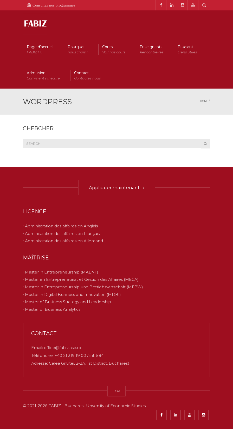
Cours (113, 50)
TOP (116, 391)
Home (204, 101)
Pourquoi (78, 50)
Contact (87, 76)
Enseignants (151, 50)
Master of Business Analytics (52, 309)
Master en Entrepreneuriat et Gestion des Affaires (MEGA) (82, 279)
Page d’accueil (40, 50)
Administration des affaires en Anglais (61, 225)
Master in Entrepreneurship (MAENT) (61, 271)
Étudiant (187, 50)
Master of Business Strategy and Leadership (68, 301)
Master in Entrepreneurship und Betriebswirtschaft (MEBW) (84, 286)
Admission (43, 76)
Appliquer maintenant (116, 187)
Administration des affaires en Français (62, 233)
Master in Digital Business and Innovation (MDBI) (73, 294)
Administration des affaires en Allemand (64, 240)
